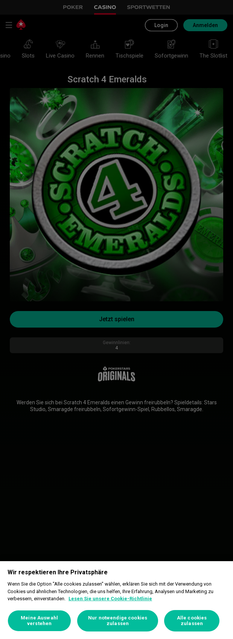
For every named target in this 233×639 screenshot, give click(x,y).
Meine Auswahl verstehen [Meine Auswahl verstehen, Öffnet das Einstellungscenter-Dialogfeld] (39, 621)
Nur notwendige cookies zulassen (117, 621)
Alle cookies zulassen (192, 621)
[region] (116, 600)
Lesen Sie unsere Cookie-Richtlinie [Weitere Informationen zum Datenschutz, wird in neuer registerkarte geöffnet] (110, 598)
